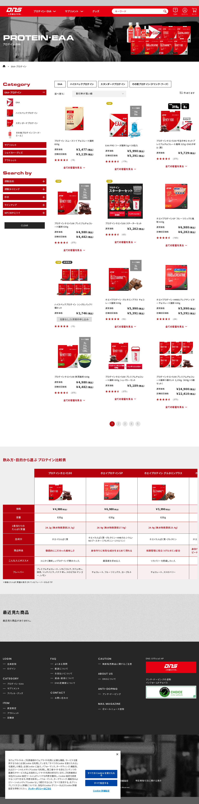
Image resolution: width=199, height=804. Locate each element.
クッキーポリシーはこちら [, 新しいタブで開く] (39, 788)
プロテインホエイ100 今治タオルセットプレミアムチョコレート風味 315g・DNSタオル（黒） (176, 144)
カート (194, 14)
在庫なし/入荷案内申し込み (74, 319)
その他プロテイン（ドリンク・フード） (150, 84)
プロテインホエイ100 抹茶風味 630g (72, 376)
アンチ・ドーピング (111, 694)
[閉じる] (117, 754)
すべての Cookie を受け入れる (101, 774)
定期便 (10, 717)
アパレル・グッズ (15, 693)
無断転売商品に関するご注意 (117, 663)
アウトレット (13, 713)
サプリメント (72, 11)
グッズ (95, 11)
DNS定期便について (65, 682)
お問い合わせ (61, 697)
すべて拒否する (101, 783)
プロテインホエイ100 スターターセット (123, 223)
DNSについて (109, 678)
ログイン (185, 14)
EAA (60, 84)
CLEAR (24, 225)
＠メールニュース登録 (113, 709)
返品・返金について (64, 678)
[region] (63, 774)
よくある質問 (61, 663)
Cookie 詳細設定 (101, 790)
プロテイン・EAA (42, 11)
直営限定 (12, 708)
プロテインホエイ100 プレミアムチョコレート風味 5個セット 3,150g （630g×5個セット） (175, 380)
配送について (61, 668)
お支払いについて (64, 673)
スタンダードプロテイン (113, 84)
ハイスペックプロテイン (82, 84)
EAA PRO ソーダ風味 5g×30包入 (121, 145)
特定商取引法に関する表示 (149, 780)
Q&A (175, 14)
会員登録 (12, 663)
